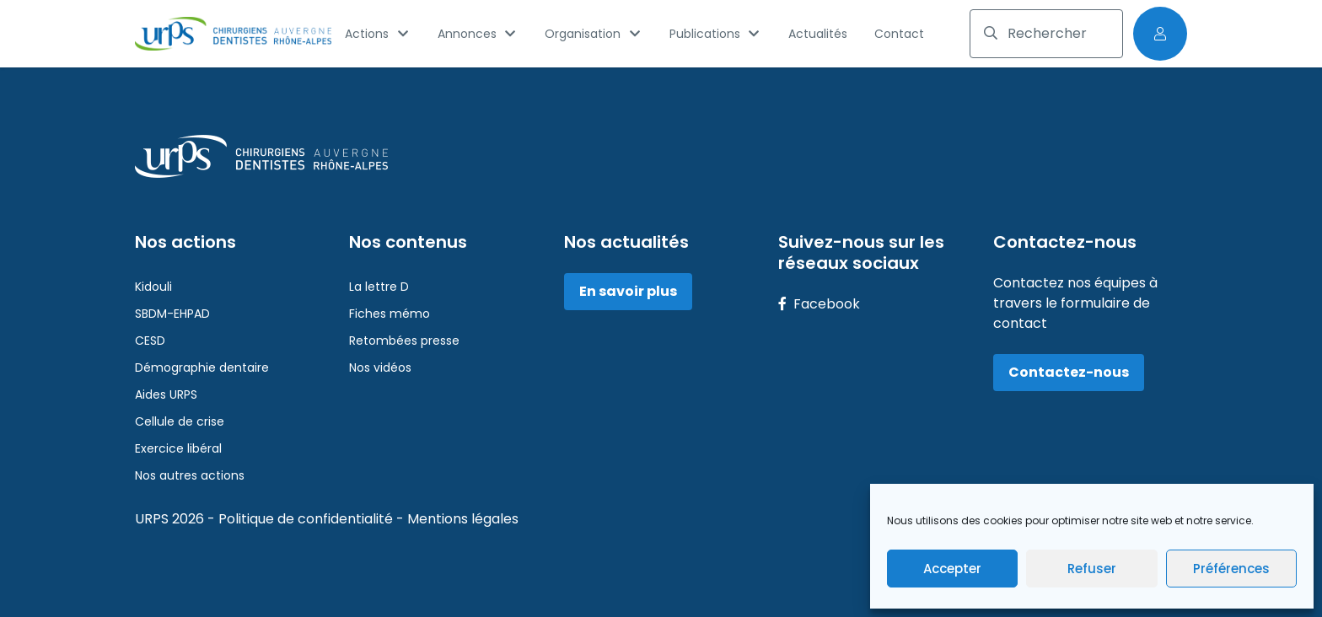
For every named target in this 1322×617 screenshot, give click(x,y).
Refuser (1091, 568)
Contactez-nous (1068, 372)
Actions (378, 33)
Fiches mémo (389, 313)
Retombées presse (404, 340)
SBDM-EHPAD (172, 313)
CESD (150, 340)
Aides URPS (166, 394)
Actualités (817, 33)
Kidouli (153, 286)
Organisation (593, 33)
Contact (899, 33)
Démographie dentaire (202, 367)
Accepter (952, 568)
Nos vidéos (380, 367)
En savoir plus (628, 291)
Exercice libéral (178, 448)
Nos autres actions (190, 475)
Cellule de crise (179, 421)
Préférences (1231, 568)
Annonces (478, 33)
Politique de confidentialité (307, 518)
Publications (715, 33)
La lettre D (379, 286)
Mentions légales (463, 518)
